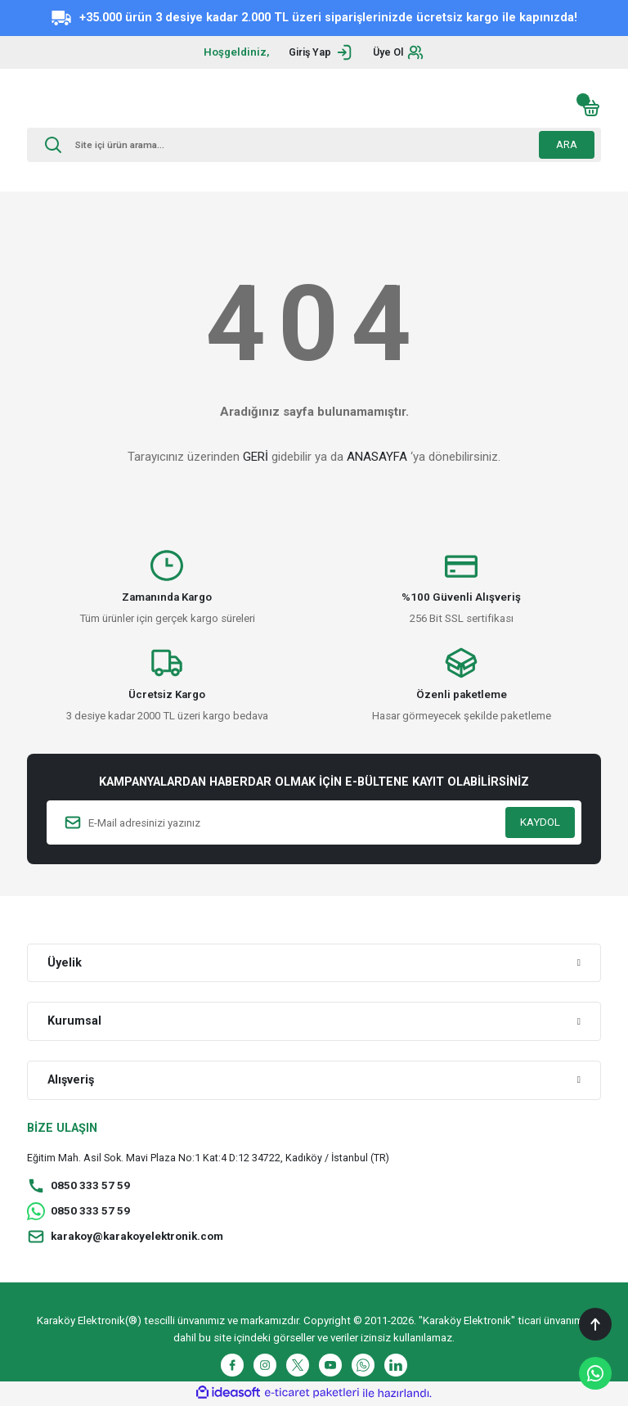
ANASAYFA (377, 456)
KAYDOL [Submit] (540, 822)
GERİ (255, 456)
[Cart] (591, 108)
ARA (566, 144)
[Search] (314, 145)
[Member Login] (318, 52)
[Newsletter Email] (314, 822)
